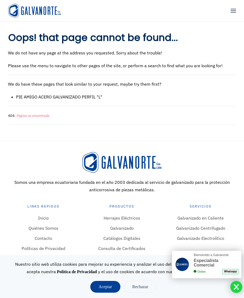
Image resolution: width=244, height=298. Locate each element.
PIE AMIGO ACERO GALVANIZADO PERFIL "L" (59, 97)
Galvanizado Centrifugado (200, 228)
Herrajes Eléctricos (122, 218)
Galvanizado (122, 228)
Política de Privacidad (77, 271)
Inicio (43, 218)
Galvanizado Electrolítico (200, 238)
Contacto (43, 238)
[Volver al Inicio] (34, 10)
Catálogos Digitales (121, 238)
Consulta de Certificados (121, 248)
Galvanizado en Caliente (200, 218)
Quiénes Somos (43, 228)
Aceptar (105, 286)
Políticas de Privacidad (43, 248)
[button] (233, 10)
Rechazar (140, 286)
